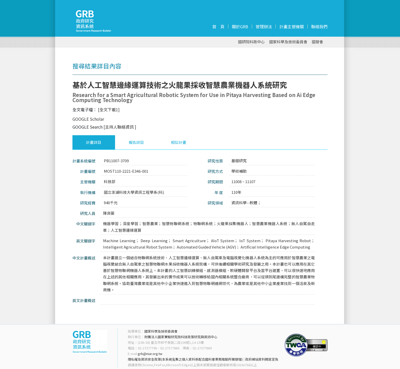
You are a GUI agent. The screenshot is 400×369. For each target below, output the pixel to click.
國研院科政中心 (251, 42)
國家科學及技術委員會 (288, 42)
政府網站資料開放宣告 (261, 359)
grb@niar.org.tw (150, 353)
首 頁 (218, 26)
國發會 (317, 42)
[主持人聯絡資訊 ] (120, 127)
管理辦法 (264, 26)
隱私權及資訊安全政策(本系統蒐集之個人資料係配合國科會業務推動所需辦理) (185, 359)
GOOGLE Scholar (88, 119)
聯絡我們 (319, 26)
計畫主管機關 (291, 26)
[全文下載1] (109, 109)
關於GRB (240, 26)
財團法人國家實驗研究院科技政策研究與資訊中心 (180, 336)
